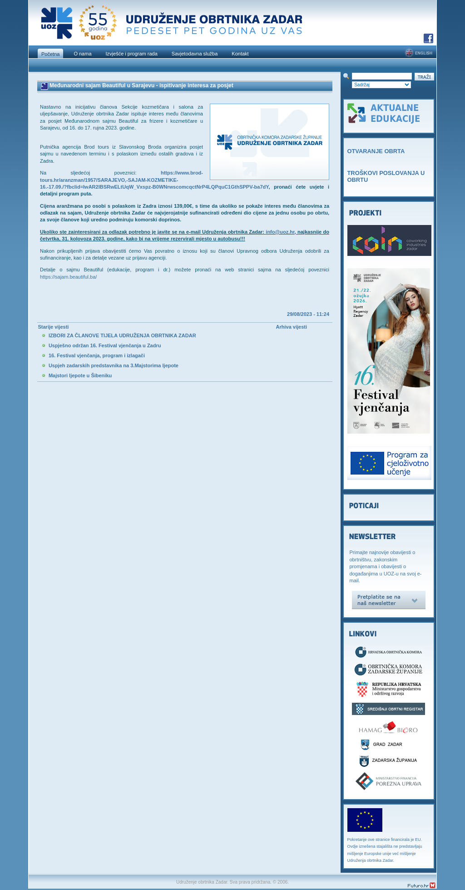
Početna (50, 54)
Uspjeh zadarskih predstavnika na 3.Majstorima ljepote (113, 365)
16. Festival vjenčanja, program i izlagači (97, 355)
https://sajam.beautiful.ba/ (68, 277)
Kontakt (240, 53)
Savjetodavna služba (195, 53)
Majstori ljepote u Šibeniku (80, 375)
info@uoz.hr (280, 232)
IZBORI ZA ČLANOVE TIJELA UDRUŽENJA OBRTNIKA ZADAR (122, 335)
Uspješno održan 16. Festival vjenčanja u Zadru (105, 345)
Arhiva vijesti (291, 327)
